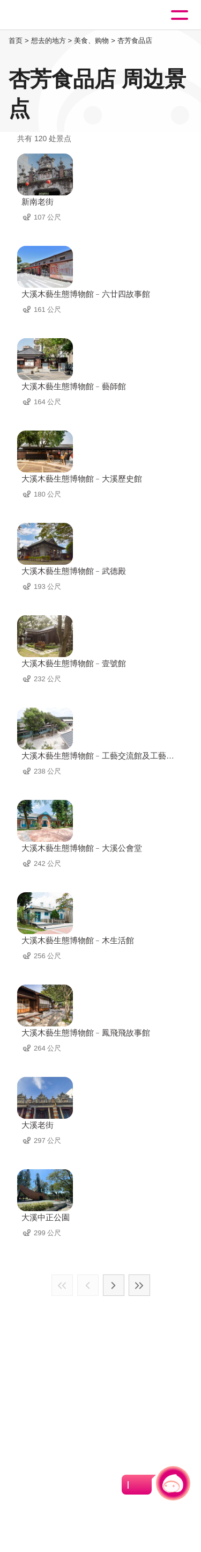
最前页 (62, 1285)
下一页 (113, 1285)
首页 (16, 41)
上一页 (88, 1285)
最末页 (139, 1285)
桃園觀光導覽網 (52, 15)
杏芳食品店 (134, 41)
